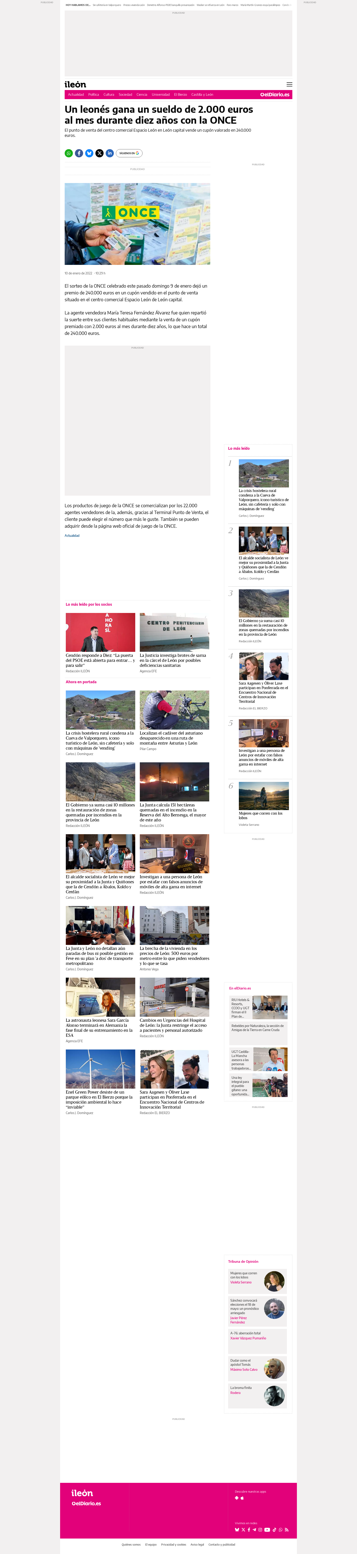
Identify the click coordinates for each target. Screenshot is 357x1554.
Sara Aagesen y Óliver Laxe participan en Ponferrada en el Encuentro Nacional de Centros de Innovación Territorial (263, 692)
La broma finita (241, 1388)
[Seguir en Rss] (286, 1530)
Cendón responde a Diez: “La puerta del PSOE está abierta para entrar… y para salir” (100, 660)
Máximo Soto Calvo (244, 1369)
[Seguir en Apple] (242, 1498)
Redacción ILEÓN (78, 671)
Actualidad (76, 94)
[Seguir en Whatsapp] (281, 1530)
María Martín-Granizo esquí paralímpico (260, 5)
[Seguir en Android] (236, 1498)
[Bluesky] (89, 153)
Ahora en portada (81, 682)
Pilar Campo (148, 749)
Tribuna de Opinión (243, 1261)
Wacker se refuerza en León (210, 5)
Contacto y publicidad (222, 1544)
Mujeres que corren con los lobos (243, 1275)
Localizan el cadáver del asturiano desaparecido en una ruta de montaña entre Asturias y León (171, 738)
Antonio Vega (149, 969)
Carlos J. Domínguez (79, 754)
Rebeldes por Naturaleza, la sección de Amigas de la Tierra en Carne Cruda (258, 1028)
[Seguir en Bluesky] (237, 1530)
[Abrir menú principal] (289, 84)
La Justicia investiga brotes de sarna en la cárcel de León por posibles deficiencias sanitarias (173, 660)
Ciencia (142, 94)
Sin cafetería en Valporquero (107, 5)
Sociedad (125, 94)
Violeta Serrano (249, 824)
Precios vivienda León (134, 5)
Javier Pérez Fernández (238, 1320)
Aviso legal (197, 1544)
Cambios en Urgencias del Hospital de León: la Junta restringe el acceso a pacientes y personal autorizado (173, 1025)
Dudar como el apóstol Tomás (240, 1362)
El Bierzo (180, 94)
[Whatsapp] (69, 153)
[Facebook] (79, 153)
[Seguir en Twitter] (243, 1530)
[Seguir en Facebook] (249, 1530)
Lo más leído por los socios (89, 604)
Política (93, 94)
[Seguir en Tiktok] (275, 1530)
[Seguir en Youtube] (267, 1530)
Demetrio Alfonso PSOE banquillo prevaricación (170, 5)
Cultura (109, 94)
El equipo (151, 1544)
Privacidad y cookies (173, 1544)
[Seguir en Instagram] (260, 1530)
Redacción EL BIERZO (155, 1113)
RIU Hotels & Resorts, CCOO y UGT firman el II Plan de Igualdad (241, 1008)
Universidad (161, 94)
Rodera (235, 1393)
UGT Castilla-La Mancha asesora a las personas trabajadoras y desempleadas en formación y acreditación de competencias (241, 1060)
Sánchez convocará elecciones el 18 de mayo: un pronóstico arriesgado (244, 1306)
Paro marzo (232, 5)
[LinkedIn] (110, 153)
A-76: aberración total (245, 1333)
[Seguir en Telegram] (254, 1530)
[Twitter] (99, 153)
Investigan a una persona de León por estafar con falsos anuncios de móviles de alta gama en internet (171, 882)
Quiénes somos (131, 1544)
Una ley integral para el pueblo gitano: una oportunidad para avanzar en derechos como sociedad (241, 1086)
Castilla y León (202, 94)
